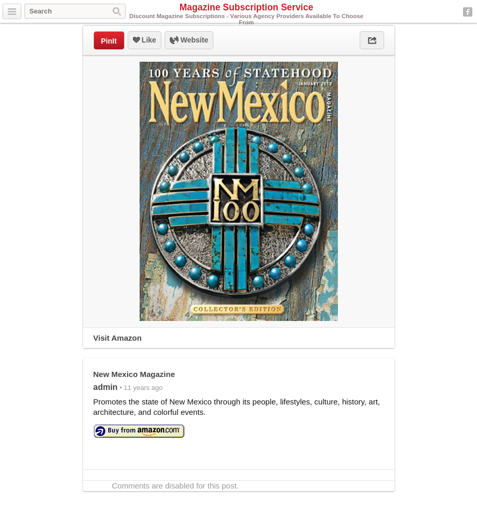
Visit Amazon (117, 337)
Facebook (467, 12)
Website (189, 40)
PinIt (109, 41)
